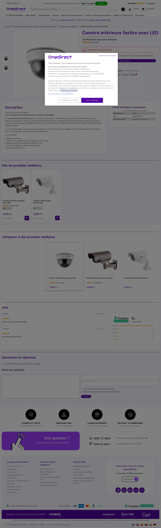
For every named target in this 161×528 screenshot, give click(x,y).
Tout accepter (92, 100)
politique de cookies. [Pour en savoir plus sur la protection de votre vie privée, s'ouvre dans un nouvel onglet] (69, 90)
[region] (81, 79)
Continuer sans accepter (107, 55)
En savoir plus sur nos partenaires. (61, 94)
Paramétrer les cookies (69, 100)
